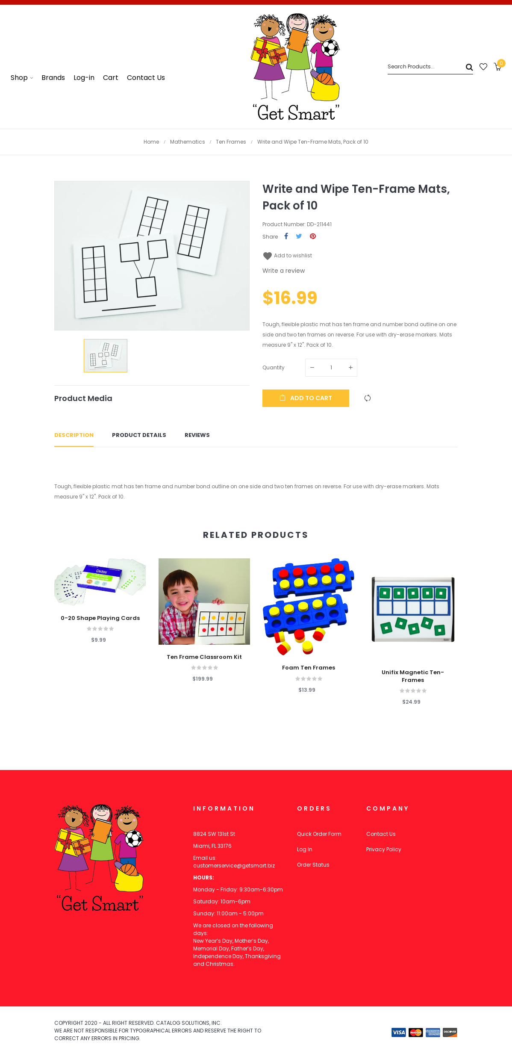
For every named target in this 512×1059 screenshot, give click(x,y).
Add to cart (306, 398)
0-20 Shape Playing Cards (100, 618)
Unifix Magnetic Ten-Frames (413, 676)
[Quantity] (331, 367)
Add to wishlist (287, 255)
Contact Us (381, 834)
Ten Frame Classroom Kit (204, 657)
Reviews (197, 435)
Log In (304, 849)
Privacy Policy (383, 849)
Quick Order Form (319, 834)
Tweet (299, 237)
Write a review (283, 270)
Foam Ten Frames (308, 668)
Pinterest (313, 237)
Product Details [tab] (139, 435)
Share (286, 237)
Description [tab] (74, 435)
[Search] (430, 66)
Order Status (313, 864)
